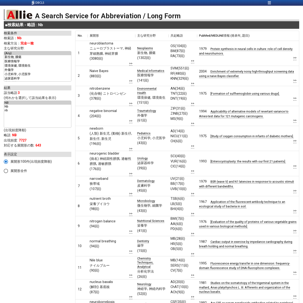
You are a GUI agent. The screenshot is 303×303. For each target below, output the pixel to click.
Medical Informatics (150, 71)
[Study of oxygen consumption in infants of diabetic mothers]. (252, 136)
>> (130, 63)
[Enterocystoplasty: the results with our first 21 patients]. (248, 161)
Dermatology (146, 181)
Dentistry (143, 241)
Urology (142, 158)
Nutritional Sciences (150, 221)
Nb (37, 106)
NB (37, 103)
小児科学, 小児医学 (37, 74)
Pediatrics (144, 133)
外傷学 (37, 70)
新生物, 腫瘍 (37, 57)
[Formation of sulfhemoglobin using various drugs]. (245, 93)
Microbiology (146, 201)
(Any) (37, 53)
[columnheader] (81, 36)
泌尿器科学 (37, 79)
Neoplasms (145, 48)
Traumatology (146, 110)
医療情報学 (37, 61)
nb (37, 110)
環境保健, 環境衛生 (37, 66)
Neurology (144, 284)
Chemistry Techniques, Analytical (145, 263)
